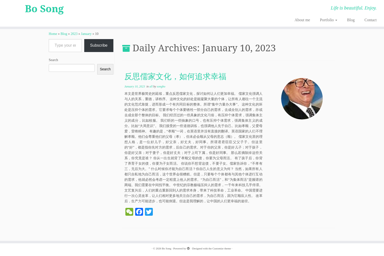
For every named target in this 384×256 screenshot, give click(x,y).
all (151, 86)
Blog (351, 20)
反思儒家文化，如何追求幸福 (175, 76)
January (86, 34)
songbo (161, 86)
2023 (74, 34)
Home (53, 34)
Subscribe (99, 45)
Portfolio (328, 20)
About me (302, 20)
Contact (370, 20)
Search (53, 60)
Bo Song (44, 8)
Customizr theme (221, 248)
